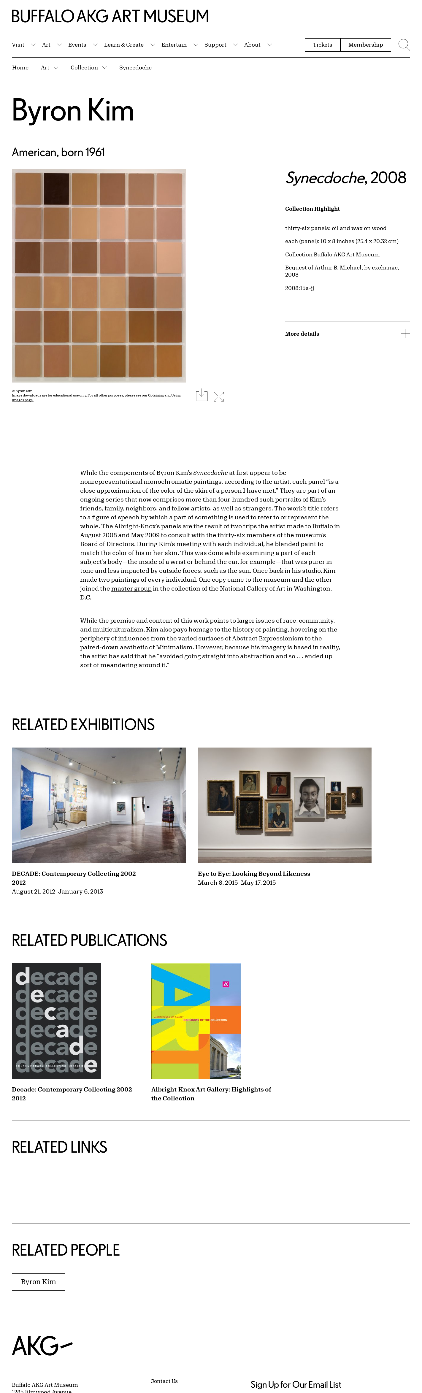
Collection (84, 67)
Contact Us (164, 1381)
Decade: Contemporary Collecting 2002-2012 (73, 1094)
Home (20, 67)
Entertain (174, 44)
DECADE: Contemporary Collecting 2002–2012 (75, 878)
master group (131, 588)
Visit (18, 44)
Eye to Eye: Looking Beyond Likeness (254, 873)
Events (77, 44)
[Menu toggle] (403, 44)
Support (215, 44)
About (252, 44)
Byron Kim (73, 109)
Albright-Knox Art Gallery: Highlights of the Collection (211, 1094)
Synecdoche (135, 67)
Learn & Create (124, 44)
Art (46, 44)
